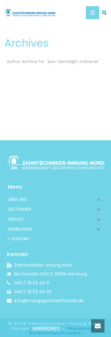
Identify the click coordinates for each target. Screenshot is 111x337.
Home (54, 77)
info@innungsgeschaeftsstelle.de (48, 300)
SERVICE (16, 219)
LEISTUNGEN (19, 209)
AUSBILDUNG (20, 229)
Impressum (81, 328)
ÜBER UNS (17, 199)
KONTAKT (19, 239)
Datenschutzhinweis (55, 333)
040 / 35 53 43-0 (31, 283)
